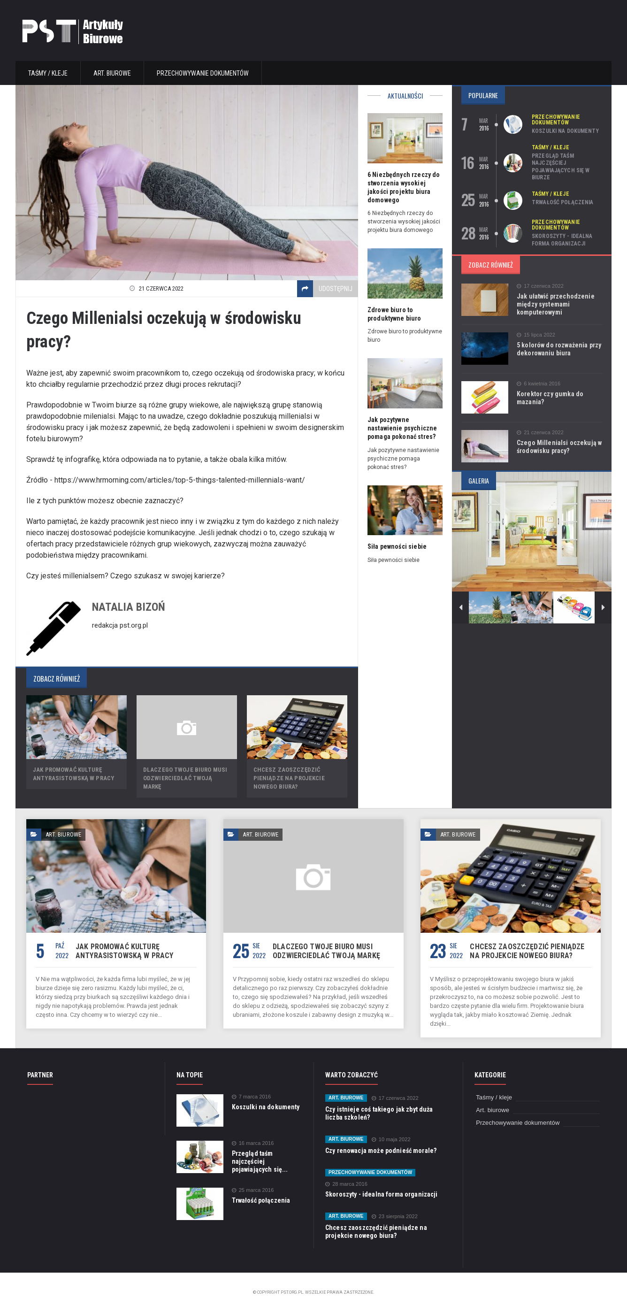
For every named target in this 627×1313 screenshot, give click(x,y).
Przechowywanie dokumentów (203, 73)
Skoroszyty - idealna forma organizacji (561, 240)
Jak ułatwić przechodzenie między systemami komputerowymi (555, 304)
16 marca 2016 (252, 1143)
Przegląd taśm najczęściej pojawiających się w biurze (560, 167)
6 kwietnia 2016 (538, 383)
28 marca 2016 (346, 1184)
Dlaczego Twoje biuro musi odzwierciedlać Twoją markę (325, 951)
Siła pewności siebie (396, 546)
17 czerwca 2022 (540, 286)
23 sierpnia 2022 (393, 1216)
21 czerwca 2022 (540, 432)
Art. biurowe (112, 73)
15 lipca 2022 (535, 335)
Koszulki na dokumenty (564, 131)
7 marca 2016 (251, 1096)
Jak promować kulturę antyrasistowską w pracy (123, 951)
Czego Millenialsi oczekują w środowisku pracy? (558, 446)
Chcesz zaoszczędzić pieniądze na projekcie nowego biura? (288, 778)
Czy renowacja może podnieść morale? (379, 1150)
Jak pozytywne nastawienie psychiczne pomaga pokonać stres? (401, 428)
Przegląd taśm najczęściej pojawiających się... (259, 1161)
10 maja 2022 (390, 1139)
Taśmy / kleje (48, 73)
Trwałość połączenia (562, 202)
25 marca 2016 (252, 1190)
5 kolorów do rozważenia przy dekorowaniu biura (558, 349)
